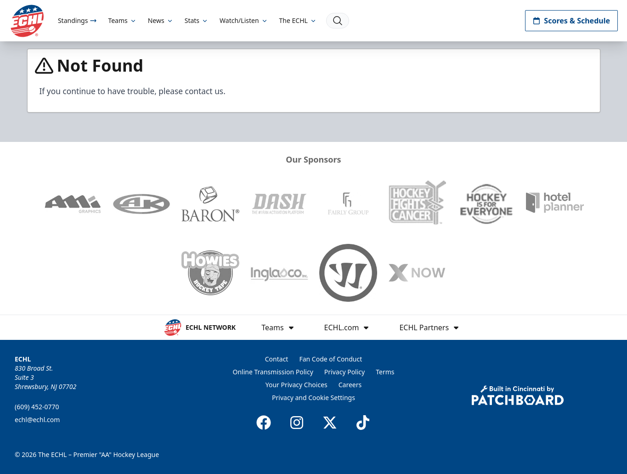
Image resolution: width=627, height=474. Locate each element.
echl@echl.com (37, 419)
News (161, 20)
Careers (350, 384)
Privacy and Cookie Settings (313, 397)
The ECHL (298, 20)
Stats (197, 20)
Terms (385, 371)
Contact (276, 359)
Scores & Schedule (571, 21)
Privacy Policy (344, 371)
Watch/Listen (244, 20)
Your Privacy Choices (296, 384)
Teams (122, 20)
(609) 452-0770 (37, 406)
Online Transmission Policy (273, 371)
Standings (77, 20)
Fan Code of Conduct (330, 359)
